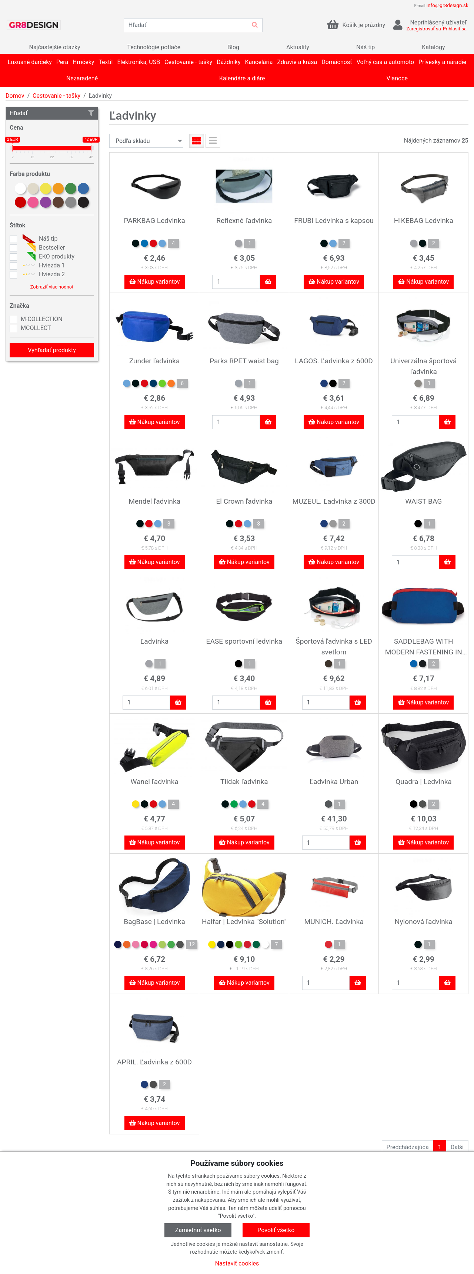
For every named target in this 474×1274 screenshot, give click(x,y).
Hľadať (52, 113)
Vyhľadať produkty (52, 350)
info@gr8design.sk (447, 5)
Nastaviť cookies (237, 1263)
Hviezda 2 (43, 274)
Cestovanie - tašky (56, 95)
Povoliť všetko (275, 1230)
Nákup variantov (154, 281)
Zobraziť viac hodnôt (51, 287)
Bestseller (43, 247)
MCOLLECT (36, 327)
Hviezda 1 (43, 265)
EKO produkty (47, 256)
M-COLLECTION (42, 319)
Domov (15, 95)
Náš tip (39, 238)
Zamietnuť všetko (198, 1230)
